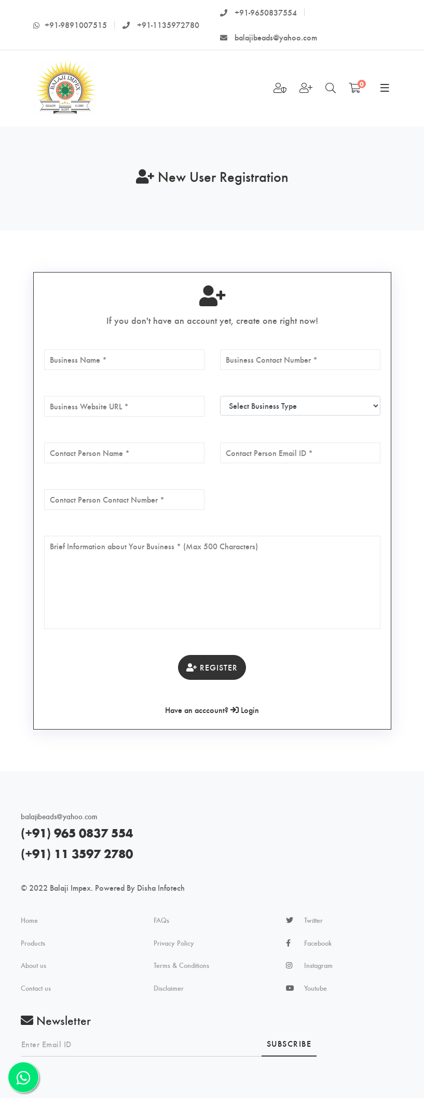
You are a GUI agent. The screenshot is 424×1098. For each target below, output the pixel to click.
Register (212, 667)
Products (33, 943)
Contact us (36, 988)
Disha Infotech (161, 887)
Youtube (315, 988)
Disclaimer (169, 988)
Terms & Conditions (181, 965)
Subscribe (289, 1043)
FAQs (161, 920)
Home (29, 920)
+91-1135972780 (160, 24)
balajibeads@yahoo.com (268, 37)
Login (244, 710)
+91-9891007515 (70, 24)
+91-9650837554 (258, 12)
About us (33, 965)
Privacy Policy (174, 943)
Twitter (313, 920)
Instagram (318, 965)
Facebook (318, 943)
